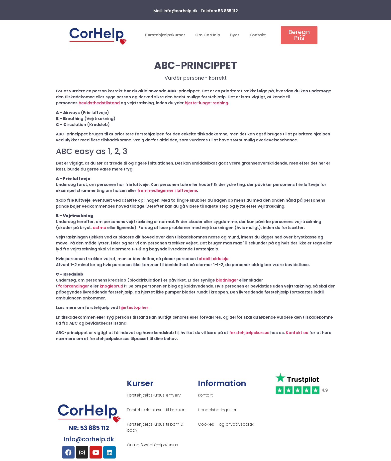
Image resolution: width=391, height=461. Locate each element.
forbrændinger (73, 286)
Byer (234, 35)
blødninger (227, 280)
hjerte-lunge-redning (206, 103)
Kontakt (257, 35)
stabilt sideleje (213, 259)
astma (99, 227)
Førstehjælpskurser (165, 35)
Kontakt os (297, 333)
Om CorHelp (207, 35)
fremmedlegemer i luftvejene (167, 190)
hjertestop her (133, 307)
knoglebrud (111, 286)
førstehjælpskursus (249, 333)
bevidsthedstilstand (99, 103)
